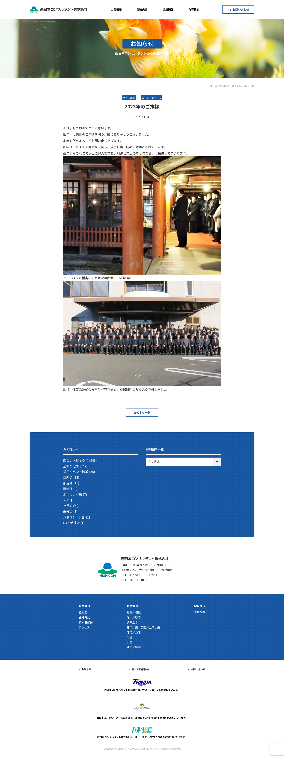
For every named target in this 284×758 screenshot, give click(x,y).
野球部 (68, 488)
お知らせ (85, 669)
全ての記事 (71, 466)
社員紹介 (69, 505)
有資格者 (193, 9)
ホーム (213, 85)
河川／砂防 (134, 617)
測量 (129, 642)
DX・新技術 (71, 522)
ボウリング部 (72, 494)
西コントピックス (75, 460)
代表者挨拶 (86, 622)
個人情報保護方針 (139, 669)
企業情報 (116, 9)
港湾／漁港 (134, 632)
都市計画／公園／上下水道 (143, 627)
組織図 (83, 612)
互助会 (68, 477)
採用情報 (168, 9)
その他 (68, 500)
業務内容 (142, 9)
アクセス (84, 627)
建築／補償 (134, 647)
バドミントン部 (74, 517)
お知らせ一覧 (227, 85)
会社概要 (84, 617)
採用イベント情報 (75, 471)
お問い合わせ (238, 9)
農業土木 (132, 622)
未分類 (68, 511)
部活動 (68, 483)
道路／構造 (134, 612)
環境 (129, 637)
